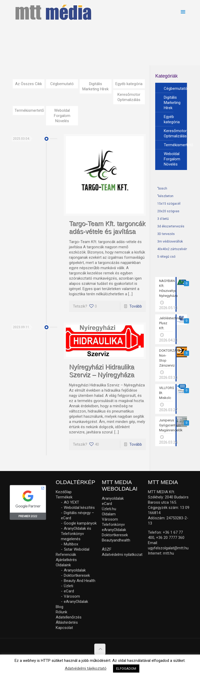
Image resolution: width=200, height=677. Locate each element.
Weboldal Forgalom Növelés (62, 115)
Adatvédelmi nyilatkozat (122, 554)
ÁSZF (106, 549)
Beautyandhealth (116, 540)
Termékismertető (29, 110)
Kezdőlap (64, 492)
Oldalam (109, 514)
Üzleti (68, 586)
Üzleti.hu (109, 509)
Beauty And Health (79, 580)
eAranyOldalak (76, 601)
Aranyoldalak (75, 570)
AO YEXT (71, 502)
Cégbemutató (62, 83)
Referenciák (66, 554)
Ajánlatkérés (66, 559)
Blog (59, 606)
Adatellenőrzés (69, 617)
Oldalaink (63, 565)
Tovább (135, 306)
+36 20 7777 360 (170, 537)
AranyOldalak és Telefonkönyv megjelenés (76, 533)
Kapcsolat (64, 627)
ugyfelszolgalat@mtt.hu (168, 548)
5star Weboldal (76, 549)
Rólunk (61, 612)
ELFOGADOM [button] (126, 668)
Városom (72, 596)
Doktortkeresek (77, 575)
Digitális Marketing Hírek (95, 86)
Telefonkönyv (113, 524)
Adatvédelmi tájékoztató (86, 668)
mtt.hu (168, 553)
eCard (69, 591)
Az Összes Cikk (28, 83)
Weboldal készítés (79, 507)
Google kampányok (80, 523)
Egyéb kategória (128, 83)
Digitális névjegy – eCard (77, 515)
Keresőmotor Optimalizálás (128, 97)
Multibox (71, 544)
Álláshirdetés (67, 622)
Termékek (64, 497)
